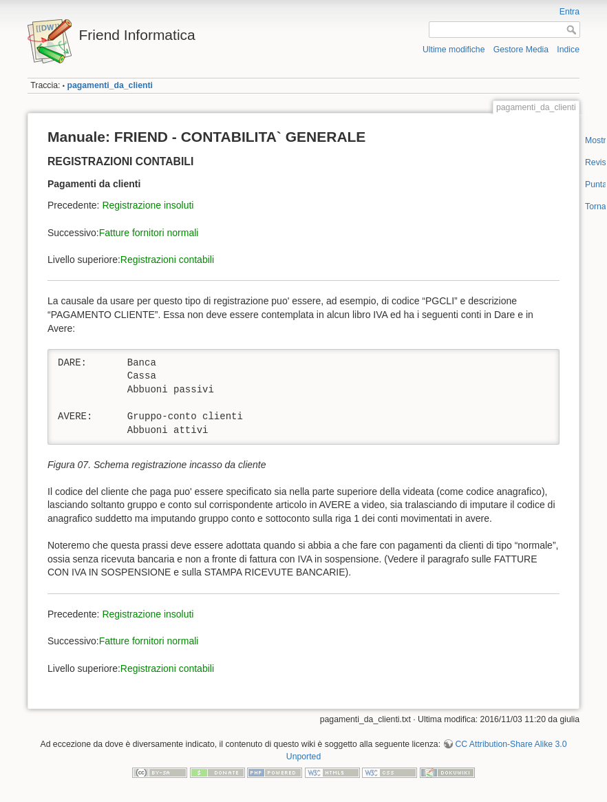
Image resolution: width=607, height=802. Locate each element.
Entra (569, 12)
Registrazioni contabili (167, 259)
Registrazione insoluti (147, 205)
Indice (568, 49)
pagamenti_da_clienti (110, 85)
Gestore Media (521, 49)
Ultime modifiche (454, 49)
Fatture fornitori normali (149, 232)
